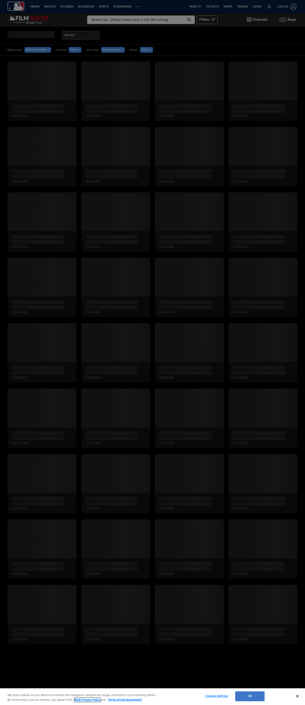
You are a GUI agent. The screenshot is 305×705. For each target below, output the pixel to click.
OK (250, 696)
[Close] (297, 696)
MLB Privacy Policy (87, 700)
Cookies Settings (216, 696)
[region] (152, 696)
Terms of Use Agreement (125, 700)
